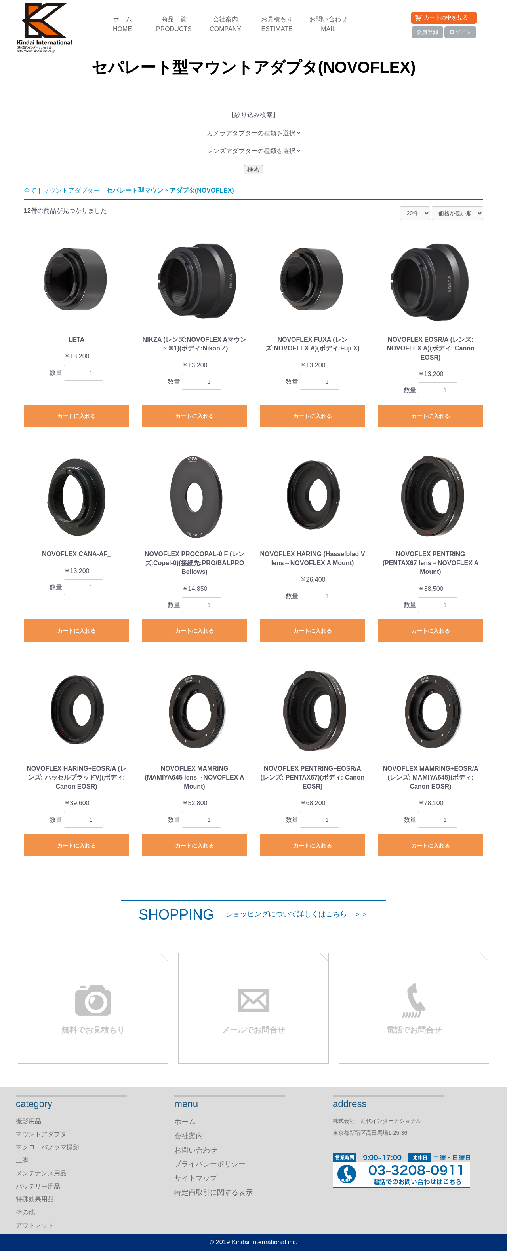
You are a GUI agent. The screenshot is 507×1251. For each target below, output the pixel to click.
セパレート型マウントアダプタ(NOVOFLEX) (170, 190)
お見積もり (277, 25)
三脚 (22, 1160)
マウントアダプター (71, 190)
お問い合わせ (328, 25)
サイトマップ (195, 1178)
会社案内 (225, 25)
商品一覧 (174, 25)
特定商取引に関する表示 (213, 1192)
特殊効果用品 (35, 1199)
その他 (25, 1212)
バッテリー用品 (38, 1186)
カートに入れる (76, 416)
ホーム (122, 25)
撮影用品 (28, 1121)
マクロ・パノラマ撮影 (47, 1147)
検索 (253, 169)
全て (30, 190)
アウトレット (35, 1225)
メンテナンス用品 (41, 1173)
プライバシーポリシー (210, 1164)
